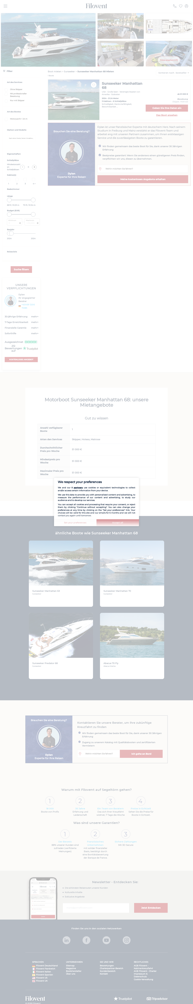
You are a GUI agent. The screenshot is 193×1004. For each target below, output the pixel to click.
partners (78, 487)
